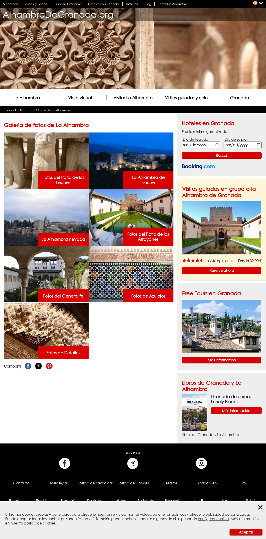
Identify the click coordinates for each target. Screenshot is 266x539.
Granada (239, 97)
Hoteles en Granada (103, 4)
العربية (198, 501)
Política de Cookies (133, 483)
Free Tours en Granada (211, 293)
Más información (222, 360)
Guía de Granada (67, 4)
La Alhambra (26, 97)
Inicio (8, 110)
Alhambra (10, 4)
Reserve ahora (222, 270)
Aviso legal (58, 483)
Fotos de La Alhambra (54, 110)
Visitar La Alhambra (133, 97)
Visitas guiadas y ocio (186, 97)
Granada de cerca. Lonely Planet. (231, 399)
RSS (245, 483)
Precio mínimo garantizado (204, 131)
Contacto (21, 483)
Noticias (132, 4)
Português (146, 501)
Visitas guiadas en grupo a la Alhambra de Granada (219, 192)
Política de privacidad (95, 483)
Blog (148, 4)
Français (68, 501)
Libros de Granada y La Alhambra (210, 434)
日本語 (250, 501)
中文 (224, 501)
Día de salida (236, 139)
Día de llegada (195, 139)
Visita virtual (80, 97)
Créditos (170, 483)
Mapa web (207, 483)
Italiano (120, 501)
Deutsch (94, 501)
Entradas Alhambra (172, 4)
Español (15, 501)
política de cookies (39, 523)
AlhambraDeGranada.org (58, 14)
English (41, 501)
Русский (172, 501)
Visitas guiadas (36, 4)
